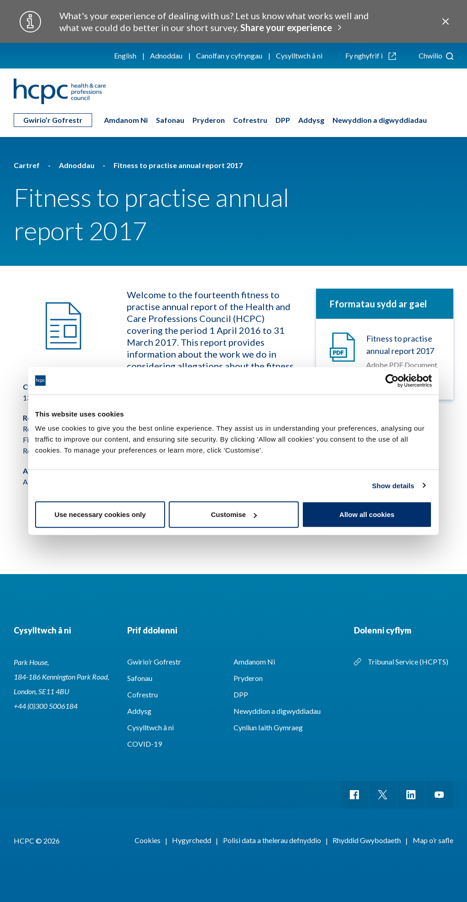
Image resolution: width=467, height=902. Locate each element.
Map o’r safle (433, 840)
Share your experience (286, 27)
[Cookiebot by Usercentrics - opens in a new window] (392, 380)
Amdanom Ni (126, 120)
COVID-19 (144, 743)
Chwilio (436, 55)
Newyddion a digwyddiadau (379, 120)
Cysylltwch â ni (299, 55)
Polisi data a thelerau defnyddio (272, 840)
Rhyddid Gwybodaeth (366, 840)
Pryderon (208, 120)
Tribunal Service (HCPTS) (408, 661)
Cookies (148, 840)
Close (445, 21)
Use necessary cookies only (99, 514)
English (125, 55)
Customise (234, 514)
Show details (393, 485)
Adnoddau (166, 55)
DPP (282, 120)
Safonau (170, 120)
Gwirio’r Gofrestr (53, 120)
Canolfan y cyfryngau (229, 55)
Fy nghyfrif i (370, 55)
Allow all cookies (366, 514)
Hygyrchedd (191, 840)
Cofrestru (250, 120)
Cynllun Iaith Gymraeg (268, 727)
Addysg (311, 120)
